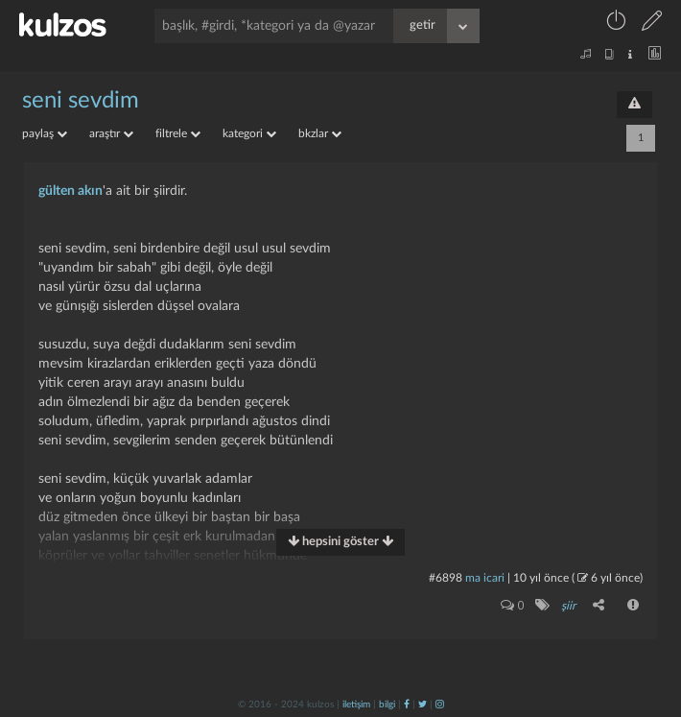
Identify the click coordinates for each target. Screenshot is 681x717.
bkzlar (319, 133)
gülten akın (70, 191)
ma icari (485, 578)
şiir (568, 605)
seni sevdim (80, 100)
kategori (249, 133)
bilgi (387, 704)
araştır (111, 133)
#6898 (445, 578)
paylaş (44, 133)
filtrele (177, 133)
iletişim (356, 704)
